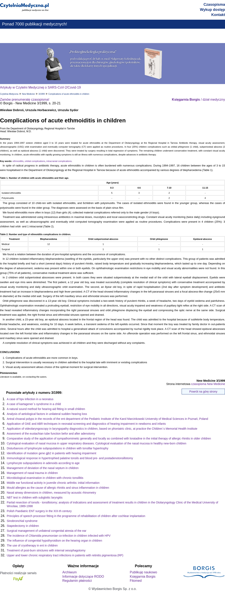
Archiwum (69, 572)
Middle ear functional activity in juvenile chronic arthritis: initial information (53, 482)
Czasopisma (214, 4)
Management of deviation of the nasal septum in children (43, 468)
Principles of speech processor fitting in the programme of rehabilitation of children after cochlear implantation (76, 516)
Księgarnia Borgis (142, 576)
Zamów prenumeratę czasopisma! (24, 99)
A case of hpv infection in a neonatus (30, 399)
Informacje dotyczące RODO (83, 576)
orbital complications (35, 161)
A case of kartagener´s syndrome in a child (34, 404)
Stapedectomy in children (23, 525)
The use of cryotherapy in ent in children (32, 545)
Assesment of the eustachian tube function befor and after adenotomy (51, 433)
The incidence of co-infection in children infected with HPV (58, 535)
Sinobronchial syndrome (22, 521)
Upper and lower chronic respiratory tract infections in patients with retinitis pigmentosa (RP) (65, 555)
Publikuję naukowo (143, 572)
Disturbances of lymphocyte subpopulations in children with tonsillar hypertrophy (57, 448)
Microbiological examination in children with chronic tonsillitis (45, 477)
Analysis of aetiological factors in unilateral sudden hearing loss (47, 414)
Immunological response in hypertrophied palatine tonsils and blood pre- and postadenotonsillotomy (70, 458)
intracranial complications (59, 161)
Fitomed (136, 580)
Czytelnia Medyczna (9, 94)
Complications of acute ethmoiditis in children (68, 94)
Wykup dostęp (212, 10)
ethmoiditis (18, 161)
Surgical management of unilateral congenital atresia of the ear (46, 530)
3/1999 (41, 94)
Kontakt (218, 15)
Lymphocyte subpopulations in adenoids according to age (43, 463)
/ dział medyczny (198, 99)
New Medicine (28, 94)
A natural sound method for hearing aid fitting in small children (46, 409)
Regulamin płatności (77, 580)
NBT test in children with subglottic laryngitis (35, 497)
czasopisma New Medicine (208, 384)
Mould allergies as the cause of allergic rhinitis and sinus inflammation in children (58, 487)
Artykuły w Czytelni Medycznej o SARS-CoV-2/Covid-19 (40, 87)
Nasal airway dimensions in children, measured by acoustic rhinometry (51, 492)
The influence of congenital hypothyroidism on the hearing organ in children (54, 540)
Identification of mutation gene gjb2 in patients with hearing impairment (51, 453)
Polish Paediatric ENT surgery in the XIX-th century (39, 511)
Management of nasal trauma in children (32, 473)
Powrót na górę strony (203, 391)
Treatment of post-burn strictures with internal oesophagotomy (46, 550)
